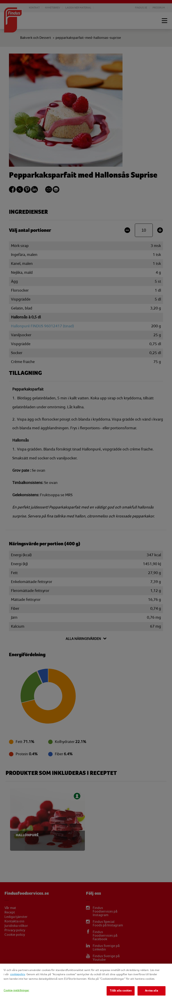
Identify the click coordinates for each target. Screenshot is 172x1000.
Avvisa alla (151, 990)
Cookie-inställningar (16, 990)
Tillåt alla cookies (120, 990)
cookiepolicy (17, 974)
